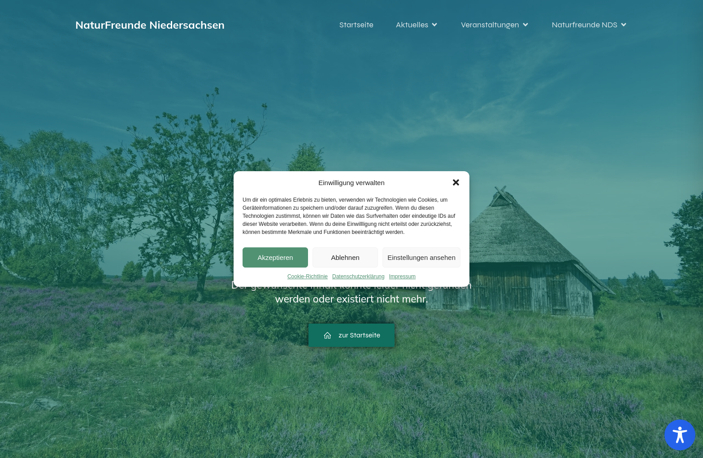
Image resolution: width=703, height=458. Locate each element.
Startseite (356, 25)
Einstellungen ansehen (421, 257)
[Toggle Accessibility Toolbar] (680, 435)
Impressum (402, 276)
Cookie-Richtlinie (307, 276)
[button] (455, 182)
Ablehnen (345, 257)
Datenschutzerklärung (358, 276)
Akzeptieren (275, 257)
